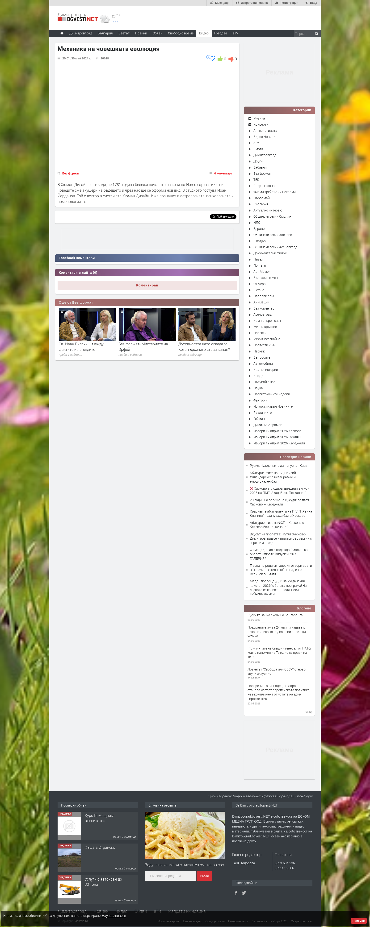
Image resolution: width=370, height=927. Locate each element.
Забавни (260, 167)
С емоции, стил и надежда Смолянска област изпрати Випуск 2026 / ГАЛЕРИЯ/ (279, 553)
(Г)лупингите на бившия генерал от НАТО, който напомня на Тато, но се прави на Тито (279, 652)
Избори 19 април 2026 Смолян (277, 437)
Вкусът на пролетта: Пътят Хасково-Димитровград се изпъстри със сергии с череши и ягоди (281, 538)
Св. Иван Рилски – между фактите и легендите (140, 346)
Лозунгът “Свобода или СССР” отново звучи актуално (277, 671)
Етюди (258, 375)
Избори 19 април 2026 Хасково (277, 431)
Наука (258, 388)
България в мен (265, 277)
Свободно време (180, 33)
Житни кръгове (265, 326)
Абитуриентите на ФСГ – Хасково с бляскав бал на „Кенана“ (277, 524)
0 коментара (223, 173)
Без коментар (263, 308)
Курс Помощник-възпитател (99, 818)
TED (256, 179)
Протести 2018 (264, 345)
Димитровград (264, 155)
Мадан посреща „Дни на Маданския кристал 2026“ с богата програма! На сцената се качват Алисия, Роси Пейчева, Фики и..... (278, 587)
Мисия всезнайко (266, 339)
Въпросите (261, 357)
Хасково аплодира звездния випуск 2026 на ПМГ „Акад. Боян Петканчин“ (279, 490)
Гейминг (259, 418)
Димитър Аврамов (267, 424)
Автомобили (263, 363)
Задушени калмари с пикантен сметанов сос (184, 864)
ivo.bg (308, 712)
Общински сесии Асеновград (275, 247)
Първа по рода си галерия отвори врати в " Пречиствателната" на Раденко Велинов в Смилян (281, 569)
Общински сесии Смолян (272, 216)
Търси (204, 876)
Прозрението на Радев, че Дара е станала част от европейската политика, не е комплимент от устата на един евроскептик (279, 692)
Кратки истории (265, 369)
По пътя (259, 265)
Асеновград (262, 314)
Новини (141, 33)
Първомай (261, 198)
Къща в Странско (100, 847)
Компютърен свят (267, 320)
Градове (220, 33)
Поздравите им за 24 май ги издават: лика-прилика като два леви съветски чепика (277, 631)
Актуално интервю (267, 210)
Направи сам (263, 296)
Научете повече (114, 915)
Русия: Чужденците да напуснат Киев (278, 465)
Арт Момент (262, 271)
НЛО (256, 222)
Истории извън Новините (273, 406)
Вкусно (258, 290)
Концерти (260, 124)
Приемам (359, 921)
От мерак (260, 283)
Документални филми (270, 253)
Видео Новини (264, 136)
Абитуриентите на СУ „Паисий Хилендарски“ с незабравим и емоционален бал (273, 477)
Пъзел (258, 259)
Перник (259, 351)
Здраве (259, 228)
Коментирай (147, 285)
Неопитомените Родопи (271, 394)
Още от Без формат (76, 302)
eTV (256, 143)
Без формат (71, 173)
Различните (262, 412)
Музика (259, 118)
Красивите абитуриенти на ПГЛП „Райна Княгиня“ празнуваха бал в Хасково (281, 513)
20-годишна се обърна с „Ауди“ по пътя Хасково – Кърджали (280, 502)
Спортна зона (264, 185)
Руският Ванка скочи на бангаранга (275, 615)
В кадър (259, 241)
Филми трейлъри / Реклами (274, 192)
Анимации (261, 302)
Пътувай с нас (264, 382)
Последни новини (295, 457)
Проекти (259, 333)
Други (258, 161)
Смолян (259, 149)
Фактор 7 (260, 400)
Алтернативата (265, 130)
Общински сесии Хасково (272, 234)
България (261, 204)
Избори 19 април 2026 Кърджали (279, 443)
